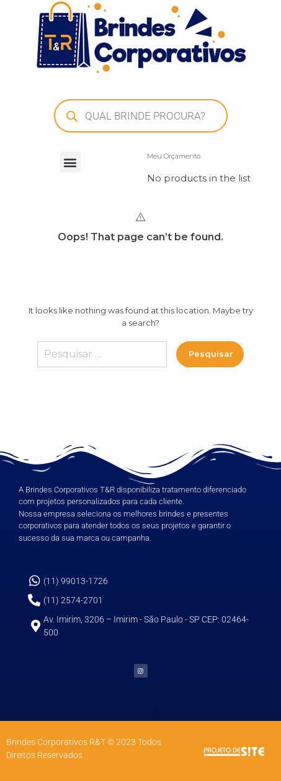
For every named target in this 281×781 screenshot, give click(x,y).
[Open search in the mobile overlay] (141, 116)
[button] (70, 162)
